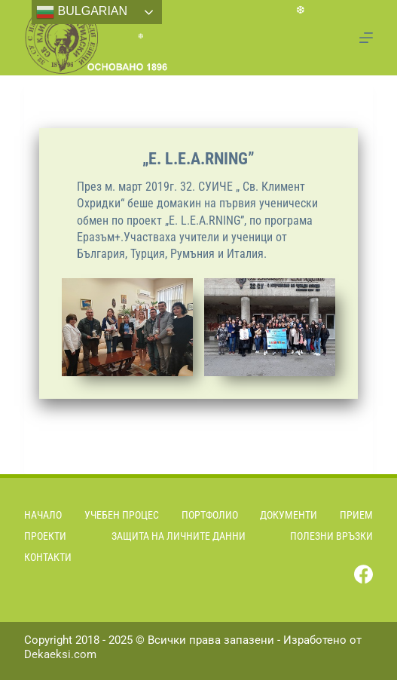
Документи (288, 515)
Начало (43, 515)
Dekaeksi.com (60, 654)
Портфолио (210, 515)
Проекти (45, 536)
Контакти (48, 557)
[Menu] (366, 37)
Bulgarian (81, 12)
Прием (356, 515)
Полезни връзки (331, 536)
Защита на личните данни (178, 536)
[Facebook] (363, 574)
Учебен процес (121, 515)
